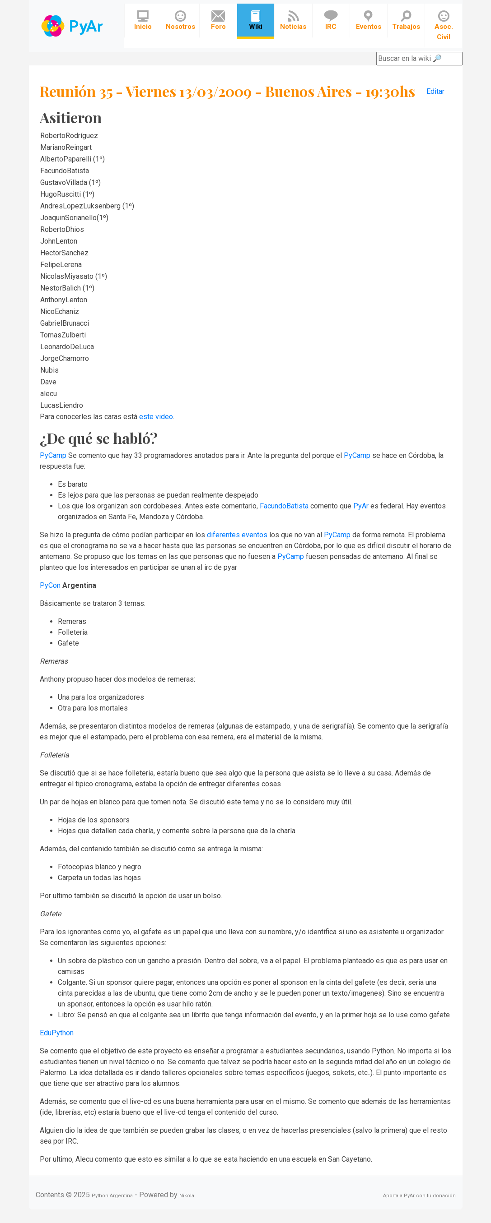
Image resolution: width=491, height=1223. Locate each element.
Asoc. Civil (444, 25)
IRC (331, 20)
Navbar (73, 26)
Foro (218, 20)
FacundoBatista (284, 506)
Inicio (143, 20)
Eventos (368, 20)
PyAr (361, 506)
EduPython (57, 1033)
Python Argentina (112, 1196)
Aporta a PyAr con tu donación (419, 1196)
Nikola (186, 1196)
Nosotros (180, 20)
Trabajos (406, 20)
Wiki (255, 20)
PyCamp (53, 455)
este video (156, 416)
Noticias (293, 20)
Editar (435, 91)
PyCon (50, 585)
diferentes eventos (237, 535)
